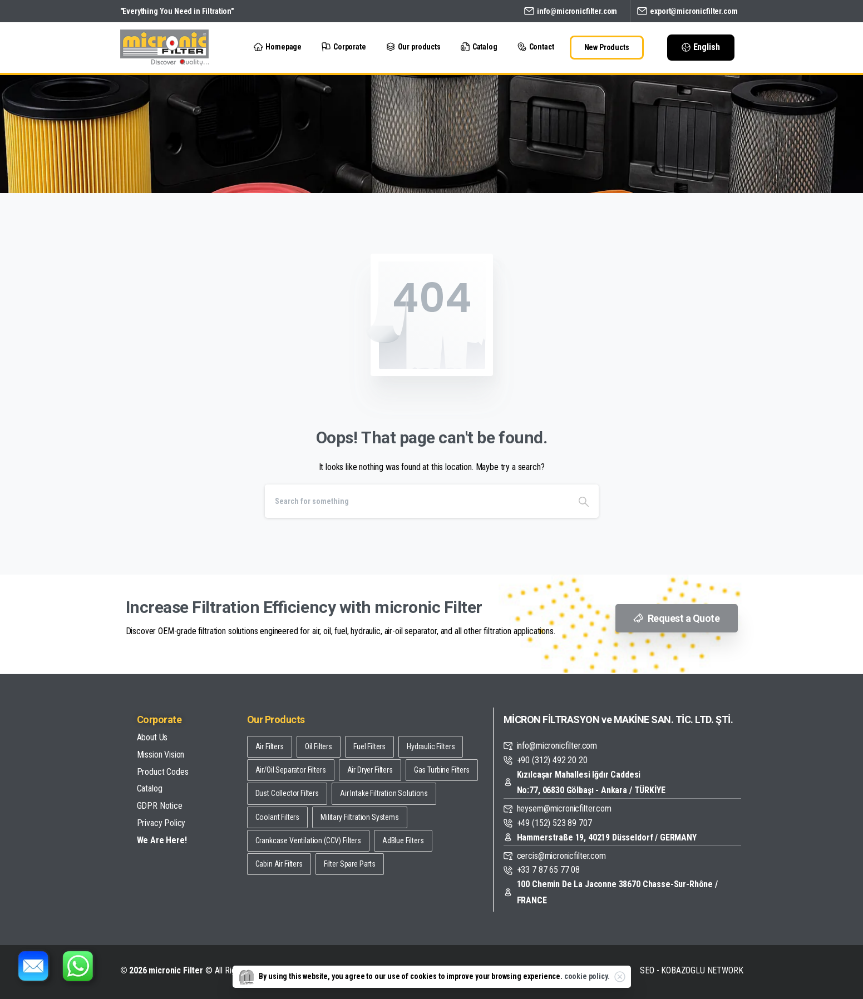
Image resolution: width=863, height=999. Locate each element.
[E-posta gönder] (33, 965)
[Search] (417, 501)
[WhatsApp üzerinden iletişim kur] (78, 965)
